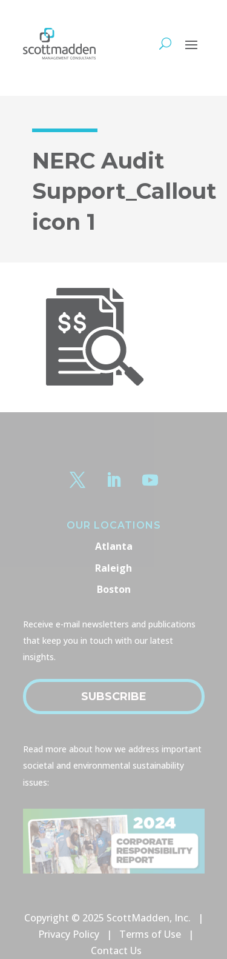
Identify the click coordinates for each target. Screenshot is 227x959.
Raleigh (113, 568)
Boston (114, 589)
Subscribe (113, 696)
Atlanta (114, 546)
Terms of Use (150, 934)
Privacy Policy (68, 934)
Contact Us (116, 950)
